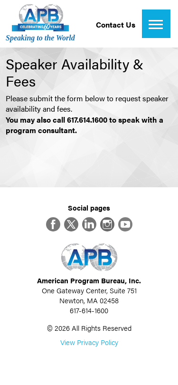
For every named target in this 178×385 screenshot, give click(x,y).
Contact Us (115, 24)
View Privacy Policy (89, 342)
